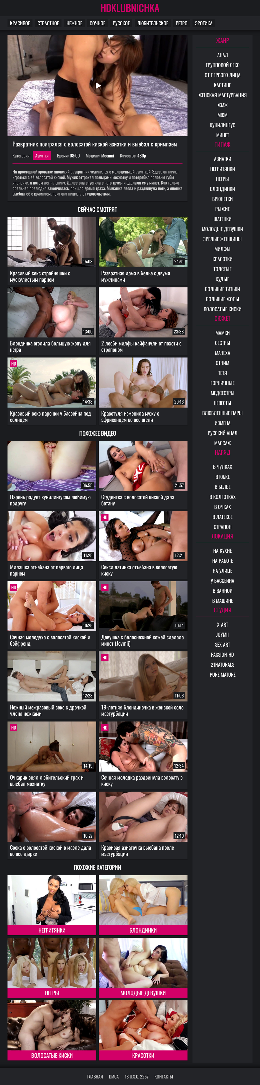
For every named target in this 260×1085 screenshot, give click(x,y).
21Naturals (222, 664)
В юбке (223, 476)
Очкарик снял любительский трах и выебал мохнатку (47, 780)
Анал (222, 55)
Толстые (223, 269)
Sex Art (222, 644)
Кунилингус (222, 125)
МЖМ (223, 115)
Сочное (97, 23)
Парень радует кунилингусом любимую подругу (50, 500)
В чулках (222, 466)
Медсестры (222, 393)
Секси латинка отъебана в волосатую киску (139, 570)
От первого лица (222, 75)
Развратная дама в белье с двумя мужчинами (135, 276)
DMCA (114, 1076)
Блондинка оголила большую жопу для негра (50, 346)
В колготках (223, 496)
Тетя (222, 373)
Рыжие (222, 209)
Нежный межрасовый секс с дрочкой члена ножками (48, 710)
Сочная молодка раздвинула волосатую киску (142, 780)
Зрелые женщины (222, 239)
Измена (222, 423)
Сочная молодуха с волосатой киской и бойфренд (50, 640)
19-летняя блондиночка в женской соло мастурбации (142, 710)
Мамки (223, 332)
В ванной (222, 590)
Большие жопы (222, 299)
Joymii (222, 634)
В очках (222, 506)
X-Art (222, 624)
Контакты (163, 1076)
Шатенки (223, 219)
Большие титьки (222, 289)
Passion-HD (222, 654)
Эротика (203, 23)
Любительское (152, 23)
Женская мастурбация (222, 95)
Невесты (222, 403)
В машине (222, 600)
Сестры (222, 342)
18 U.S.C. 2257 (136, 1076)
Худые (222, 279)
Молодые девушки (143, 993)
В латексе (222, 516)
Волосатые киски (52, 1055)
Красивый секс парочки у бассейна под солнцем (50, 416)
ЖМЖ (223, 105)
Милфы (222, 249)
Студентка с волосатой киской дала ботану (137, 500)
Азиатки (41, 155)
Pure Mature (223, 674)
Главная (95, 1076)
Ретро (182, 23)
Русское (121, 23)
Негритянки (52, 930)
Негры (52, 993)
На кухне (222, 550)
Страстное (48, 23)
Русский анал (223, 433)
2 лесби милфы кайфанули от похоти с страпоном (141, 346)
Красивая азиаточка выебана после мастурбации (137, 850)
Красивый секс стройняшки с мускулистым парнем (40, 276)
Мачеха (222, 352)
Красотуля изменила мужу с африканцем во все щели (130, 416)
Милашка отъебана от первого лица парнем (46, 570)
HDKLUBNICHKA (130, 7)
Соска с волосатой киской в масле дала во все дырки (50, 850)
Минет (222, 135)
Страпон (223, 526)
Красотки (143, 1055)
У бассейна (222, 580)
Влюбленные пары (222, 413)
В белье (222, 486)
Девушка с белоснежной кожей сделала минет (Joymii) (142, 640)
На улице (222, 570)
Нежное (74, 23)
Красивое (20, 23)
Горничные (222, 383)
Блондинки (143, 930)
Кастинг (222, 85)
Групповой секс (223, 65)
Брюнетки (222, 199)
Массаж (222, 443)
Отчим (222, 363)
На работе (222, 560)
